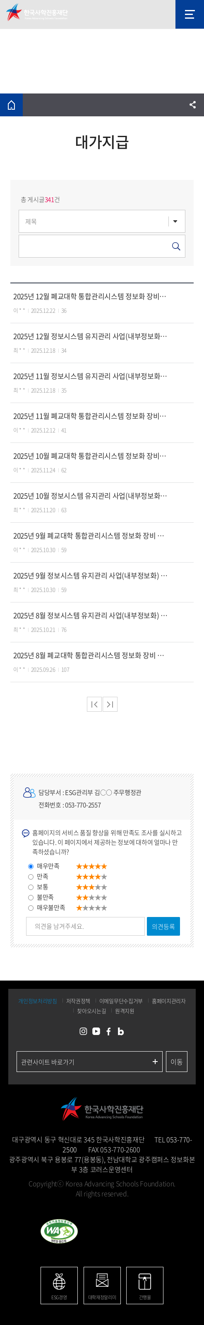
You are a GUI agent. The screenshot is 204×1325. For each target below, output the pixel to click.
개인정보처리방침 (37, 1001)
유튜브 (96, 1032)
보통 (42, 886)
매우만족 (48, 865)
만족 (42, 876)
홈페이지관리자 (169, 1001)
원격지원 (124, 1011)
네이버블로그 (121, 1032)
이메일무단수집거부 (121, 1001)
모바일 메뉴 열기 (189, 14)
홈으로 (11, 104)
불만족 (45, 897)
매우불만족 (51, 907)
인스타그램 (83, 1032)
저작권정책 (78, 1001)
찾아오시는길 (91, 1011)
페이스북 (108, 1032)
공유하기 (192, 104)
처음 (94, 704)
